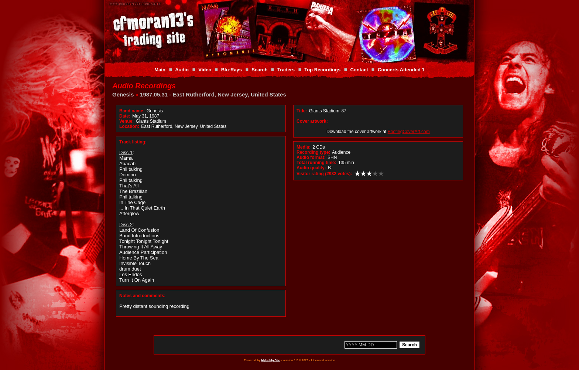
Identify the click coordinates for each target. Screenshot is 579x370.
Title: (302, 110)
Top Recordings (322, 69)
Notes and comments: (142, 295)
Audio (182, 69)
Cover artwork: (312, 121)
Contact (359, 69)
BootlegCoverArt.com (409, 131)
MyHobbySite (270, 360)
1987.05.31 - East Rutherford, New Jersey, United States (213, 94)
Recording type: (313, 152)
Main (159, 69)
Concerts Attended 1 (401, 69)
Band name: (132, 110)
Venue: (126, 121)
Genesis (123, 94)
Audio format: (311, 157)
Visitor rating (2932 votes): (324, 173)
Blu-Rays (231, 69)
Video (204, 69)
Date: (124, 116)
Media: (304, 147)
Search (259, 69)
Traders (286, 69)
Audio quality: (311, 167)
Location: (129, 126)
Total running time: (316, 162)
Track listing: (133, 142)
